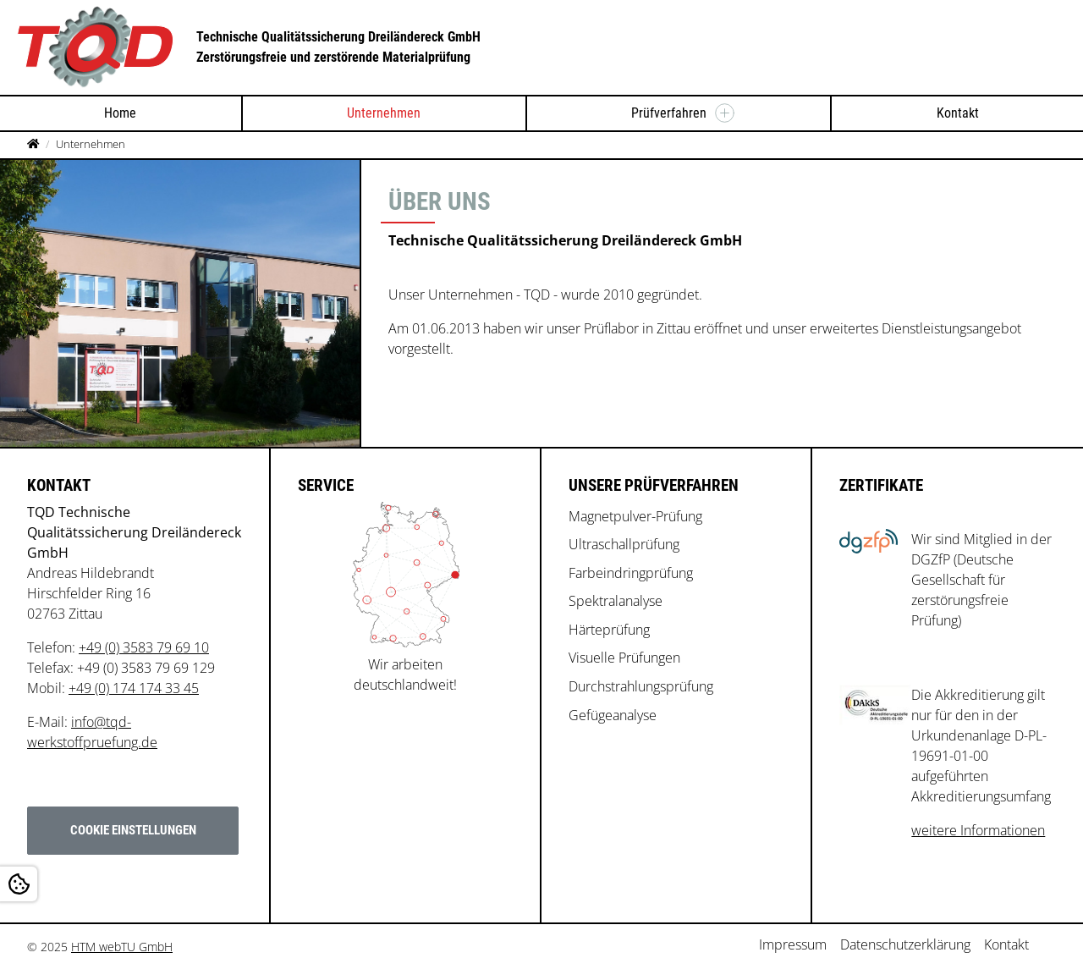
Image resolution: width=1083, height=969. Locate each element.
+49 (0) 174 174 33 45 (134, 688)
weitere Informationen (978, 830)
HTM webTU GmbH (122, 947)
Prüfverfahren (668, 113)
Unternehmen (384, 113)
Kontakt (958, 113)
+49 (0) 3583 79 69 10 (144, 647)
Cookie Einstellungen (133, 830)
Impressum (793, 944)
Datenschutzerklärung (905, 944)
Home (120, 113)
